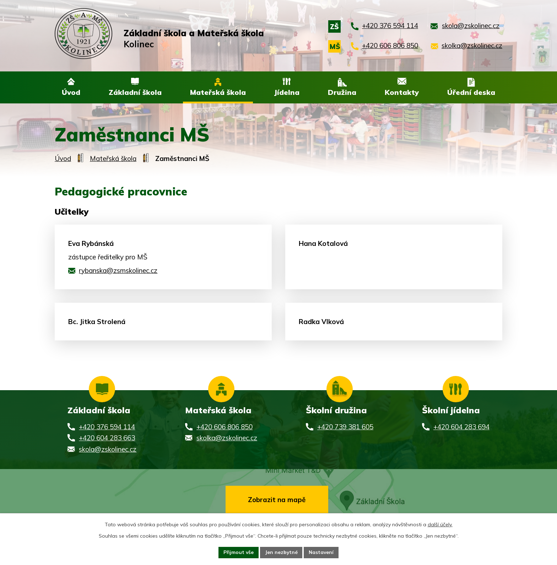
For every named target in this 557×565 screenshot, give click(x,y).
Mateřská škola (113, 159)
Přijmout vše (237, 552)
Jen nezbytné (281, 552)
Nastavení (322, 552)
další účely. (440, 524)
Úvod (63, 159)
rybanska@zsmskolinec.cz (118, 271)
